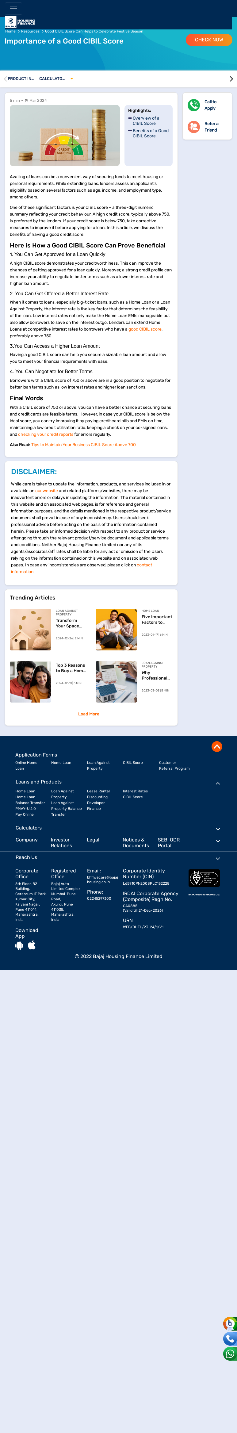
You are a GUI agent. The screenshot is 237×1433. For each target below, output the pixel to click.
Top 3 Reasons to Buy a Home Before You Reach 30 (71, 668)
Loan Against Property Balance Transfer (66, 809)
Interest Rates (135, 791)
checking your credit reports (45, 434)
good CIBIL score (145, 329)
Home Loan (61, 763)
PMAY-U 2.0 (25, 809)
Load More (88, 714)
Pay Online (24, 814)
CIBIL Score (133, 763)
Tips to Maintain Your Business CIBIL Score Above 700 (83, 444)
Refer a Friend (212, 127)
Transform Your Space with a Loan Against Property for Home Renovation (68, 623)
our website (46, 490)
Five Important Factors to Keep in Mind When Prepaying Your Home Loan (157, 619)
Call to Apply (210, 105)
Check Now (209, 40)
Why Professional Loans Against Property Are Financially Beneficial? (156, 675)
